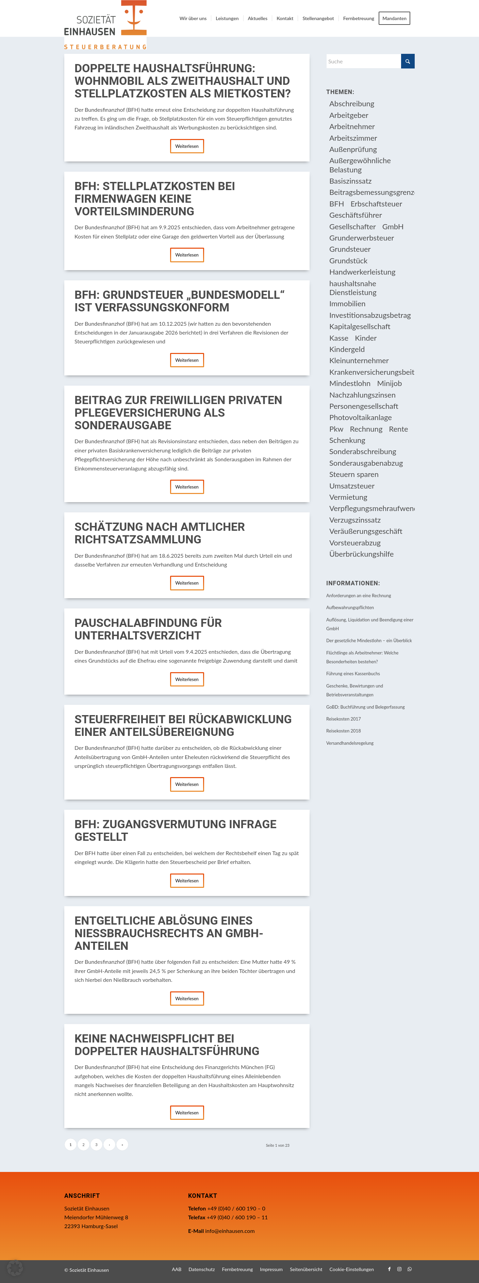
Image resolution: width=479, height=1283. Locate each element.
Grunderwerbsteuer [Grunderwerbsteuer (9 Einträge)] (361, 237)
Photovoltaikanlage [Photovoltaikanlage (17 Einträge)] (360, 417)
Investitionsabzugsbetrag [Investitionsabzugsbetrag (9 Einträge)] (370, 315)
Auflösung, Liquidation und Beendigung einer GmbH (369, 624)
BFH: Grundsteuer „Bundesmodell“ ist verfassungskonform (180, 301)
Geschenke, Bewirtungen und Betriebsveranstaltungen (354, 690)
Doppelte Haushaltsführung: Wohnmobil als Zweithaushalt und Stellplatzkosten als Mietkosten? (183, 81)
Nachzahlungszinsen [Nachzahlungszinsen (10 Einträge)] (362, 394)
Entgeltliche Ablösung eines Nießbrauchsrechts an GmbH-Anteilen (169, 933)
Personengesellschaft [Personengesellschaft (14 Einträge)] (363, 406)
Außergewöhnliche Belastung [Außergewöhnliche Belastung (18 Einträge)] (360, 165)
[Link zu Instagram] (399, 1269)
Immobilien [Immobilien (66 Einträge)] (347, 303)
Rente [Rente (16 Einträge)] (398, 428)
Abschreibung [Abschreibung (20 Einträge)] (351, 103)
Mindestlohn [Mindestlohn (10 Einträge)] (349, 383)
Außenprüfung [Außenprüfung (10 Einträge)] (353, 149)
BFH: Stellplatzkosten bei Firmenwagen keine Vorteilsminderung (155, 199)
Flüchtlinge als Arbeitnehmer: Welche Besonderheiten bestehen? (362, 657)
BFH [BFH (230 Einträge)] (336, 203)
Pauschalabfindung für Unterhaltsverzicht (148, 629)
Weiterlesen (187, 146)
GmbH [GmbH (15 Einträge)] (393, 226)
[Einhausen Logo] (105, 24)
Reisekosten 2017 (343, 719)
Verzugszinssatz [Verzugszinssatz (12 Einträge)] (355, 519)
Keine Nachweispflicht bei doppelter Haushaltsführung (167, 1045)
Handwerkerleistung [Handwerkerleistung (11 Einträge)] (362, 271)
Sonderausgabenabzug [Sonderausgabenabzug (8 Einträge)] (366, 462)
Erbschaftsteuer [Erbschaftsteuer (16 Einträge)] (376, 203)
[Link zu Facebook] (389, 1269)
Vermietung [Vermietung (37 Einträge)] (348, 496)
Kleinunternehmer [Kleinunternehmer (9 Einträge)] (359, 360)
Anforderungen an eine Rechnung (358, 595)
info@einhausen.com (229, 1230)
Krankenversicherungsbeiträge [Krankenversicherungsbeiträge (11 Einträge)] (372, 371)
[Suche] (370, 61)
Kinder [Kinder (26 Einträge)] (366, 337)
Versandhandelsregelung (350, 743)
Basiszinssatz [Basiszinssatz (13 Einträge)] (350, 180)
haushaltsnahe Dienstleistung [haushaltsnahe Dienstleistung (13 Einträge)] (353, 288)
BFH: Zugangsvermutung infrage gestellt (176, 831)
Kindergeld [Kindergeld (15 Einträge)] (347, 349)
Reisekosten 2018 (343, 730)
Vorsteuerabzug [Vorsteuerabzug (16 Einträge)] (355, 542)
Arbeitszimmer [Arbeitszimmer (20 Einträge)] (353, 137)
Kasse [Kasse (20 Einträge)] (338, 337)
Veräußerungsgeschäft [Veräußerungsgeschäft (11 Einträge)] (365, 531)
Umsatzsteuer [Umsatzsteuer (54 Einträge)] (352, 485)
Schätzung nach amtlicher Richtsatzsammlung (160, 533)
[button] (15, 1268)
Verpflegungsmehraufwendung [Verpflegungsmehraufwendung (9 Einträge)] (372, 508)
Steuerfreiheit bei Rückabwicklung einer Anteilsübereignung (183, 726)
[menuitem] (193, 18)
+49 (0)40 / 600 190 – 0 (236, 1208)
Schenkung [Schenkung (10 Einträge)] (347, 440)
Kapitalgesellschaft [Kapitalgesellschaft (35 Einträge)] (360, 326)
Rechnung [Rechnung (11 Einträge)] (366, 428)
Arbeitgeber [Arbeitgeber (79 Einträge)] (348, 115)
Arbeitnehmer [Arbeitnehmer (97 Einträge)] (352, 126)
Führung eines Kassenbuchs (353, 673)
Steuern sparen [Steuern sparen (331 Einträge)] (354, 474)
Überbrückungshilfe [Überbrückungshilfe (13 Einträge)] (361, 553)
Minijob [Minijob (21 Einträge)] (389, 383)
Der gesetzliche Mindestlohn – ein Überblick (369, 640)
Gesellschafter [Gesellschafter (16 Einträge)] (352, 226)
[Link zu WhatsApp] (409, 1269)
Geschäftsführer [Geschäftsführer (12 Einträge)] (355, 214)
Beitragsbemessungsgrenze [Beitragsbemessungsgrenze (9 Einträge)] (372, 192)
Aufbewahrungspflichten (350, 607)
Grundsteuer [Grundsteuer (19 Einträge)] (350, 248)
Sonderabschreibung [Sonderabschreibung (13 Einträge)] (362, 451)
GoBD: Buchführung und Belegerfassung (365, 707)
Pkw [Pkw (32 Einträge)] (336, 428)
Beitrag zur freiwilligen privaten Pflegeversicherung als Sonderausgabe (178, 413)
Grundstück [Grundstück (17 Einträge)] (348, 260)
